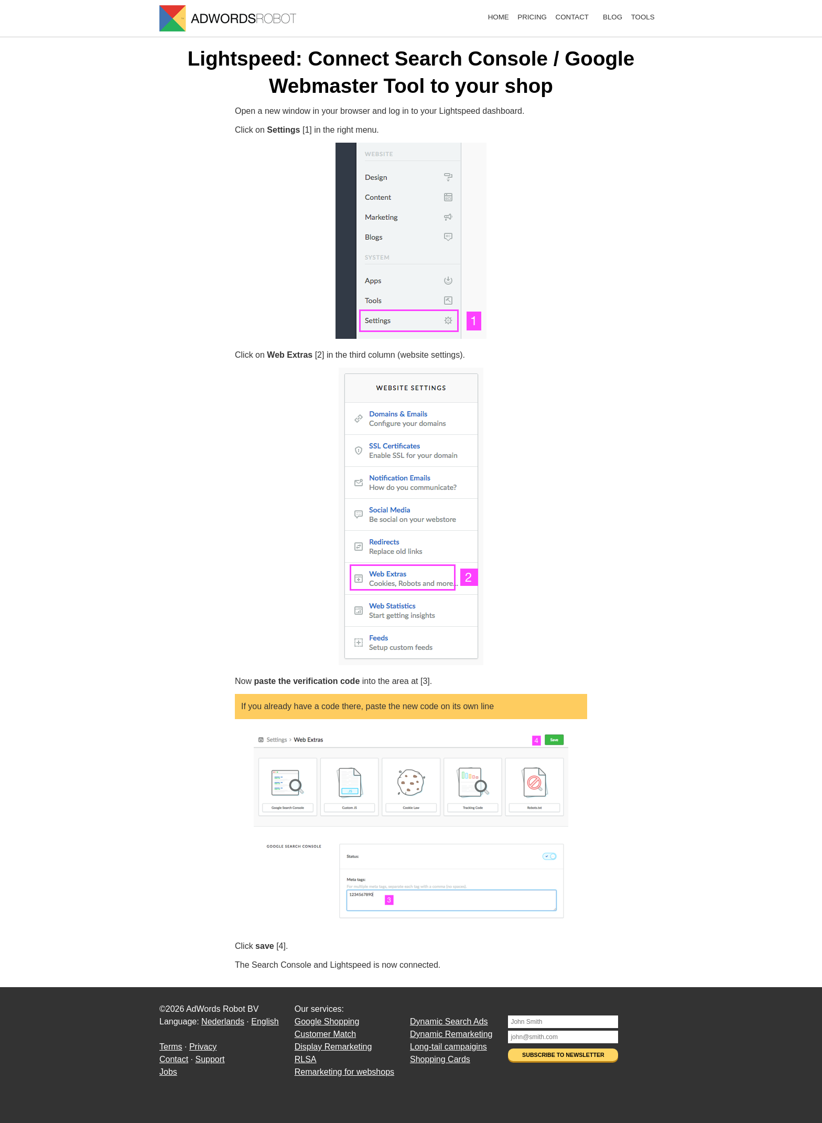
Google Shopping (327, 1021)
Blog (612, 17)
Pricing (532, 17)
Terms (170, 1046)
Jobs (168, 1071)
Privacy (203, 1046)
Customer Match (325, 1034)
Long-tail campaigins (448, 1046)
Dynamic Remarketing (451, 1034)
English (264, 1021)
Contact (572, 17)
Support (209, 1059)
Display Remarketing (333, 1046)
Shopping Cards (440, 1059)
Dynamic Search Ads (449, 1021)
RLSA (306, 1059)
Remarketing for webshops (344, 1071)
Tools (643, 17)
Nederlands (222, 1021)
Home (498, 17)
